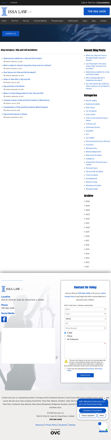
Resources (40, 425)
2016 (86, 245)
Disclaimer (90, 369)
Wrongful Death (92, 189)
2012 (86, 262)
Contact (103, 21)
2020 (87, 227)
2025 (87, 205)
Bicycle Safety (91, 101)
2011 (86, 266)
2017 (86, 240)
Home (4, 21)
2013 (86, 258)
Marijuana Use (91, 148)
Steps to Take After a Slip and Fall (17, 79)
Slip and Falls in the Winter (14, 86)
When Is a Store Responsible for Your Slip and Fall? (24, 93)
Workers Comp (91, 182)
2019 (86, 232)
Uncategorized (91, 179)
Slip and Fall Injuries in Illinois (15, 114)
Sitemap (72, 425)
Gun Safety (90, 138)
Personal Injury (57, 21)
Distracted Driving (93, 127)
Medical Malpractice (93, 152)
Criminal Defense (40, 21)
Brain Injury (90, 108)
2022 (87, 218)
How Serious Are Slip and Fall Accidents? (20, 72)
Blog (93, 21)
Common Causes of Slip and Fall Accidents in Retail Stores (27, 100)
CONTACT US (11, 34)
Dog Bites (89, 131)
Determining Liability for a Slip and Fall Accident (23, 58)
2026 (87, 201)
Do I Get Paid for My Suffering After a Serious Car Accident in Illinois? (98, 86)
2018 (86, 236)
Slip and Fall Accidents (94, 172)
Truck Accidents (92, 175)
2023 (87, 214)
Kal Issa (26, 21)
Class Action (90, 115)
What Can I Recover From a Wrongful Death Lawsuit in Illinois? (96, 58)
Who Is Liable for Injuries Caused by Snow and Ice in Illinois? (27, 65)
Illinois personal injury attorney (98, 141)
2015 (86, 249)
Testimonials (73, 21)
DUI (87, 134)
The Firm (14, 21)
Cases (85, 21)
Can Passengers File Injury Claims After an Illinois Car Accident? (96, 66)
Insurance (90, 145)
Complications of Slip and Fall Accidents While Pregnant (26, 107)
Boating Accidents (93, 104)
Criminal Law (91, 124)
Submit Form (85, 375)
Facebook (14, 3)
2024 (87, 210)
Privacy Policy (51, 425)
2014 (86, 253)
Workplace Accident (93, 186)
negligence (90, 159)
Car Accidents (91, 111)
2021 (86, 223)
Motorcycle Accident (94, 155)
